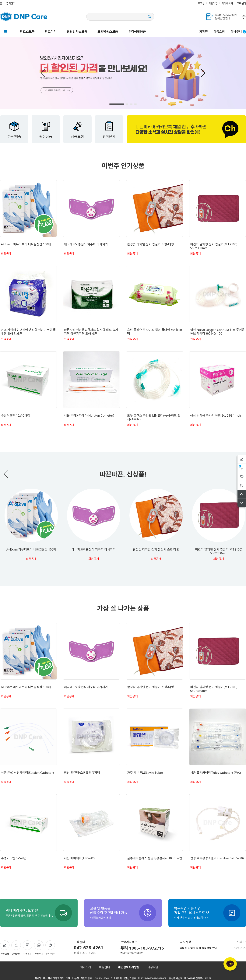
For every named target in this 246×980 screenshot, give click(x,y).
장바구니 (240, 466)
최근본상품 (241, 485)
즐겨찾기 (10, 3)
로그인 (201, 3)
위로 (241, 494)
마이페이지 (227, 3)
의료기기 (51, 31)
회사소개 (85, 967)
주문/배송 (14, 130)
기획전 (203, 32)
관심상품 (45, 130)
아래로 (241, 503)
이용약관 (153, 967)
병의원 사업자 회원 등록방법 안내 (198, 948)
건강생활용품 (137, 31)
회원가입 (213, 3)
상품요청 (219, 32)
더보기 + (241, 941)
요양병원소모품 (107, 31)
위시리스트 (241, 476)
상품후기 (39, 947)
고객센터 (241, 3)
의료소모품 (27, 31)
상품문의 (27, 947)
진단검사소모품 (77, 31)
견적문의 (109, 130)
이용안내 (104, 967)
